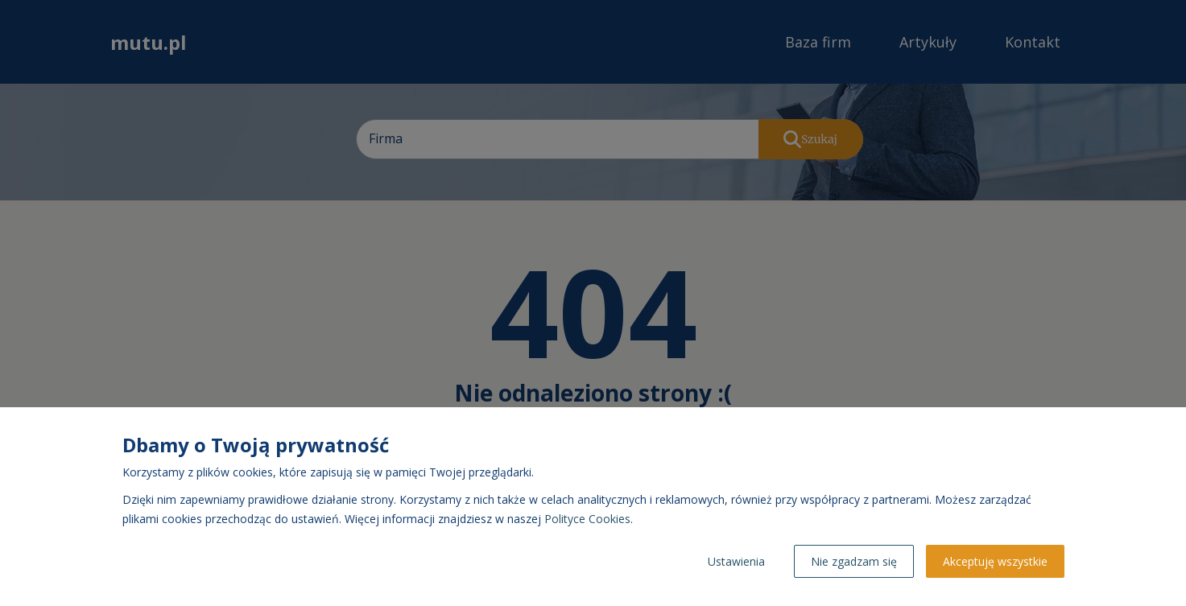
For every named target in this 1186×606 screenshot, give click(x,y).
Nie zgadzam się (854, 561)
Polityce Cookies (587, 518)
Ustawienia (736, 561)
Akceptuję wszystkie (995, 561)
